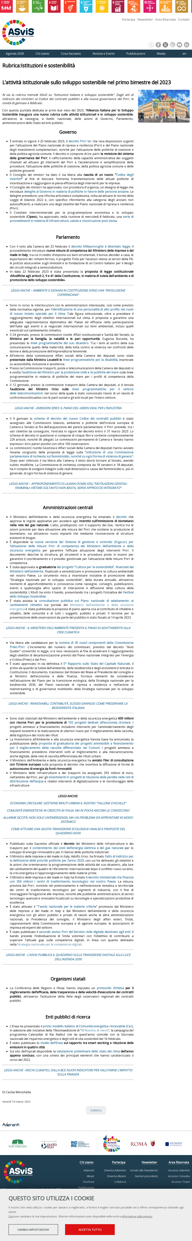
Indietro (96, 1110)
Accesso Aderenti (179, 1170)
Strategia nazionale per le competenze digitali (49, 944)
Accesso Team (181, 1182)
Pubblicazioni (86, 1187)
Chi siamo (86, 1162)
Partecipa (128, 19)
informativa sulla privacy (137, 1217)
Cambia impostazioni (38, 1230)
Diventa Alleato (116, 1176)
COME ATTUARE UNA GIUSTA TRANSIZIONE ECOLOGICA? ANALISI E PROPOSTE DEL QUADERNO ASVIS (68, 831)
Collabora (120, 1182)
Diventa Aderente (115, 1170)
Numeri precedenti (146, 1176)
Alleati (90, 1176)
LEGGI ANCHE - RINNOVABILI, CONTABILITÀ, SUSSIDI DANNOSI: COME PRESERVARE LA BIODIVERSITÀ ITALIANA (67, 705)
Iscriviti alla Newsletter (144, 1170)
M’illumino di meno (94, 1030)
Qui (10, 1217)
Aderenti (89, 1170)
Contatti (183, 19)
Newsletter (145, 19)
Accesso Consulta (179, 1176)
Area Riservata (165, 19)
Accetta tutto (105, 1230)
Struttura (88, 1182)
